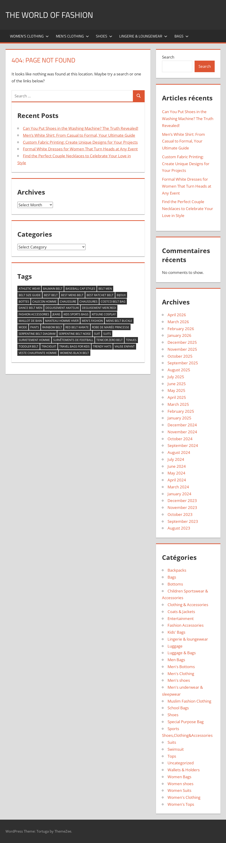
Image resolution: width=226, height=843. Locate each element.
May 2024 (176, 473)
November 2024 (182, 431)
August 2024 (179, 452)
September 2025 (183, 363)
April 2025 (177, 397)
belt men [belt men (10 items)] (105, 289)
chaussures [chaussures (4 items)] (88, 302)
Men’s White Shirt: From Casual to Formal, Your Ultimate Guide (79, 135)
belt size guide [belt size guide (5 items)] (30, 295)
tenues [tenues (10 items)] (131, 340)
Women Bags (179, 776)
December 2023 (182, 500)
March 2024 (178, 487)
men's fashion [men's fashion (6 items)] (92, 321)
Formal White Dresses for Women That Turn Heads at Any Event (80, 149)
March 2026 (178, 321)
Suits (172, 742)
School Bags (178, 707)
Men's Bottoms (181, 666)
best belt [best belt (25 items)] (51, 295)
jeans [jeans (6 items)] (56, 314)
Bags (181, 36)
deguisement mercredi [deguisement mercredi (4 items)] (99, 308)
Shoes (104, 36)
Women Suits (179, 790)
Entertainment (181, 618)
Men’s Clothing (72, 36)
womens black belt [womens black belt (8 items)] (74, 353)
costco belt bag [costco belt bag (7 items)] (113, 302)
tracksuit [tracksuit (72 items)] (49, 346)
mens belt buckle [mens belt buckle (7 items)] (119, 321)
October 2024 (180, 438)
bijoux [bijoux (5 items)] (121, 295)
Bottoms (175, 584)
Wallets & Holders (184, 769)
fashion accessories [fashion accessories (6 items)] (34, 314)
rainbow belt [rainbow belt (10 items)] (52, 327)
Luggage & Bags (182, 652)
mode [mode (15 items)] (23, 327)
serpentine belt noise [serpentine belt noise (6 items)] (75, 334)
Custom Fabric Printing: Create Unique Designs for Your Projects (80, 142)
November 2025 (182, 349)
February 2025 (181, 411)
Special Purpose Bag (186, 721)
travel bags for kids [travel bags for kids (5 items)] (74, 346)
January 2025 (179, 418)
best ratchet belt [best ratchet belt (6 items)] (100, 295)
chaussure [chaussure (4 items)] (68, 302)
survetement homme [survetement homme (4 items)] (34, 340)
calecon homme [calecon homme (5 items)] (44, 302)
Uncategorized (181, 763)
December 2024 (182, 425)
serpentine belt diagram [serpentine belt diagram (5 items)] (37, 334)
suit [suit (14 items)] (97, 334)
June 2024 (177, 466)
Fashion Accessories (186, 625)
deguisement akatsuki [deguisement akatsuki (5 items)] (62, 308)
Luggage (175, 646)
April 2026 (177, 314)
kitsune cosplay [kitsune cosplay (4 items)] (104, 314)
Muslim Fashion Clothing (189, 701)
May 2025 (176, 390)
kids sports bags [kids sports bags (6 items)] (76, 314)
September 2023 (183, 521)
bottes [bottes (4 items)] (24, 302)
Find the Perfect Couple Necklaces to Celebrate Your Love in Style (187, 208)
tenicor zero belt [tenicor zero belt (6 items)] (109, 340)
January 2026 (179, 335)
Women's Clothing (184, 797)
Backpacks (177, 570)
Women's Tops (181, 804)
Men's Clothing (181, 673)
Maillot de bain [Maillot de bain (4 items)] (30, 321)
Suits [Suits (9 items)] (107, 334)
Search (168, 57)
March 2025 (178, 404)
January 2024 (179, 493)
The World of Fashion (50, 14)
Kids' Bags (176, 632)
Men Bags (176, 659)
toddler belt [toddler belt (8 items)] (28, 346)
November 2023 (182, 507)
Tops (172, 756)
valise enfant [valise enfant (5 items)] (125, 346)
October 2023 (180, 514)
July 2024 (176, 459)
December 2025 (182, 342)
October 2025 (180, 356)
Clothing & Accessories (188, 604)
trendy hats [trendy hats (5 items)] (102, 346)
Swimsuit (176, 749)
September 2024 (183, 445)
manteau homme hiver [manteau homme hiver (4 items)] (62, 321)
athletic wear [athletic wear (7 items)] (29, 289)
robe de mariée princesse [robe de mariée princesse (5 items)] (110, 327)
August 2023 (179, 528)
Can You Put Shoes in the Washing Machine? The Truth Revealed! (80, 128)
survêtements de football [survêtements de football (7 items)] (73, 340)
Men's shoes (179, 680)
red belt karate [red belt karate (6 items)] (77, 327)
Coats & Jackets (181, 611)
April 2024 (177, 480)
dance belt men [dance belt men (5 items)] (30, 308)
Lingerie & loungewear (143, 36)
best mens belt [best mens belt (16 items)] (72, 295)
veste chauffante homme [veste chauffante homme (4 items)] (38, 353)
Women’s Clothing (29, 36)
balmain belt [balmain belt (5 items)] (52, 289)
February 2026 (181, 328)
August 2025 (179, 369)
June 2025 (177, 383)
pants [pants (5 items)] (34, 327)
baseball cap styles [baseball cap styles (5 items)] (80, 289)
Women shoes (180, 783)
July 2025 (176, 376)
